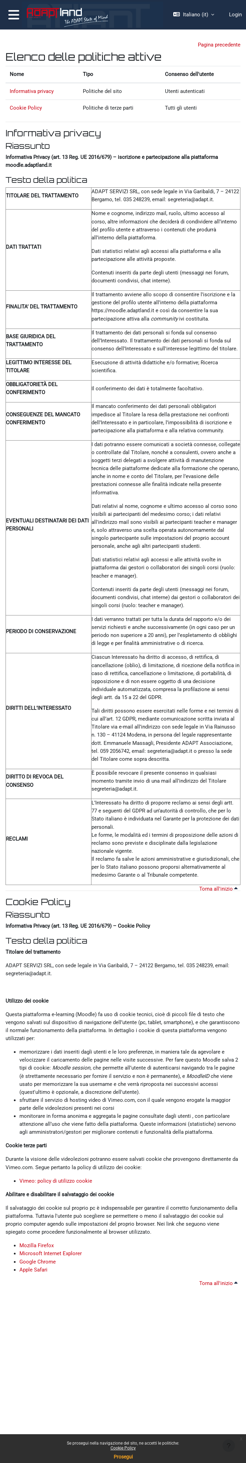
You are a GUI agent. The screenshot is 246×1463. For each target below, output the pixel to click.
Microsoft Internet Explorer (50, 1253)
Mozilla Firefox (36, 1245)
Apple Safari (33, 1270)
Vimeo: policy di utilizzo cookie (55, 1181)
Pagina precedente (219, 45)
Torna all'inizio (218, 889)
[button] (193, 14)
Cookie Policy (123, 1448)
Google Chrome (37, 1262)
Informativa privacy (32, 91)
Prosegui (123, 1457)
